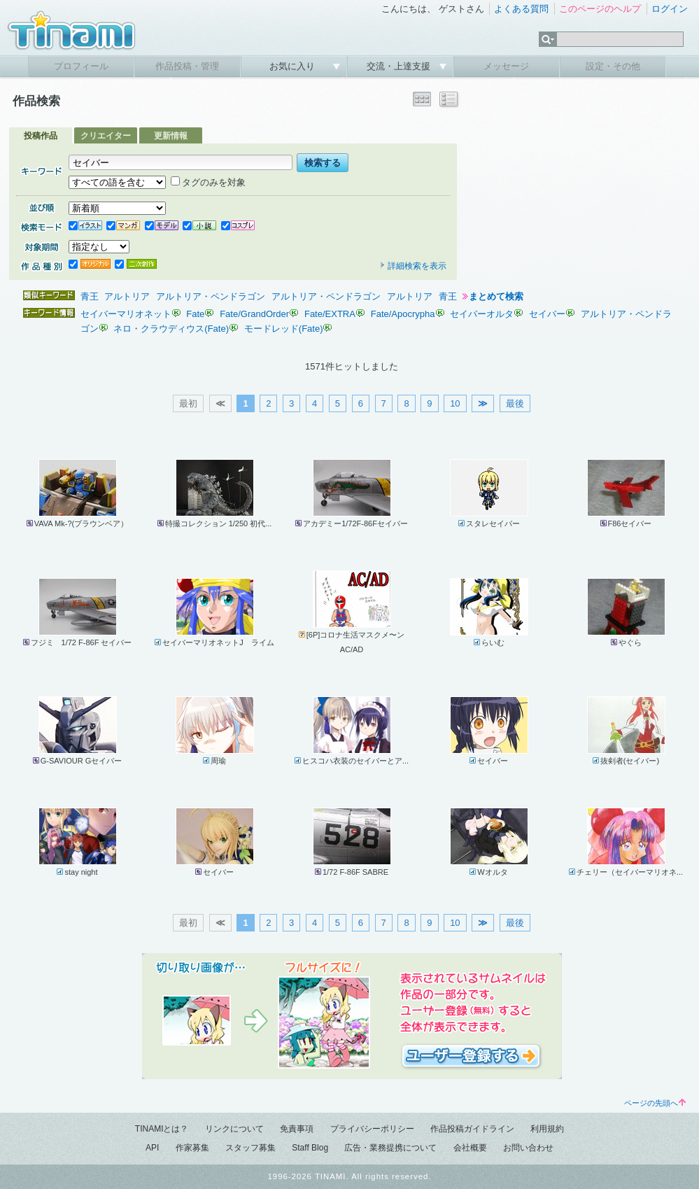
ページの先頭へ (655, 1103)
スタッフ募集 (250, 1148)
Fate (195, 314)
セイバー (547, 314)
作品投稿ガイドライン (472, 1129)
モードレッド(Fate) (283, 328)
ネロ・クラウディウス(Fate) (171, 328)
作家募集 (192, 1148)
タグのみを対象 (208, 182)
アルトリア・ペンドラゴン (210, 296)
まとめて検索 (496, 296)
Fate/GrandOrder (254, 314)
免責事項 (296, 1129)
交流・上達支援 (400, 66)
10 (455, 403)
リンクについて (234, 1129)
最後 (515, 403)
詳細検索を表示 (412, 266)
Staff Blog (310, 1148)
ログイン (669, 8)
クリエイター (105, 136)
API (152, 1148)
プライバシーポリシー (372, 1129)
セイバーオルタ (482, 314)
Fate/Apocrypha (403, 314)
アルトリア (127, 296)
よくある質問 (521, 8)
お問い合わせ (528, 1148)
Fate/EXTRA (329, 314)
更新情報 (171, 136)
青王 (89, 296)
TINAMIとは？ (162, 1129)
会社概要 (470, 1148)
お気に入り (293, 66)
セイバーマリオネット (125, 314)
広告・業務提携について (390, 1148)
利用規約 (547, 1129)
